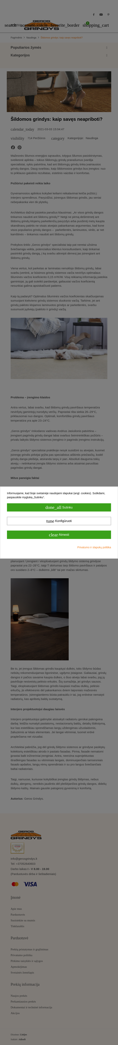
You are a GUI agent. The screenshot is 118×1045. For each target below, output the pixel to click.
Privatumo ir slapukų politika (94, 547)
